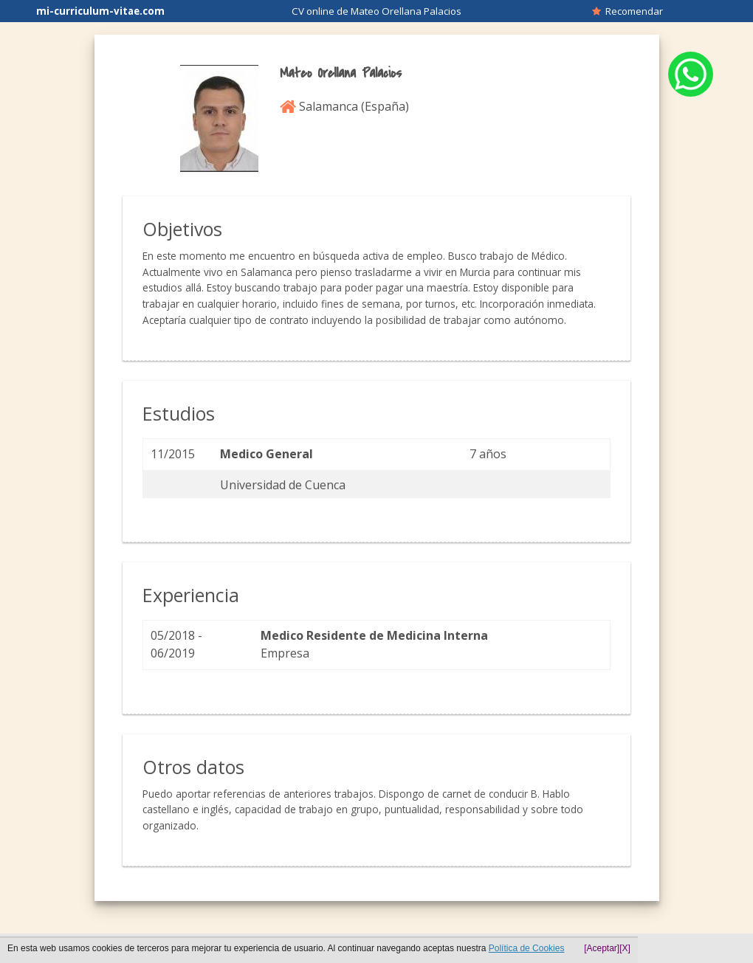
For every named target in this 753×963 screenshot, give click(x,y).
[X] (624, 948)
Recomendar (627, 11)
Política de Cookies (527, 948)
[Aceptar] (601, 948)
